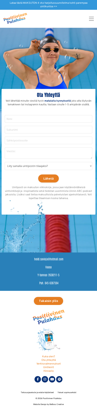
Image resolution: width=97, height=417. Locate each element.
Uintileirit (48, 367)
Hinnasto (48, 371)
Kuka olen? (48, 356)
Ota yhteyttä (48, 360)
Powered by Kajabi (48, 409)
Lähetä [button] (48, 178)
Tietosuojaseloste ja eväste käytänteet (37, 392)
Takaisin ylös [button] (48, 301)
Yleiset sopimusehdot (67, 392)
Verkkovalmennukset (48, 363)
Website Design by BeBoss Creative (48, 404)
